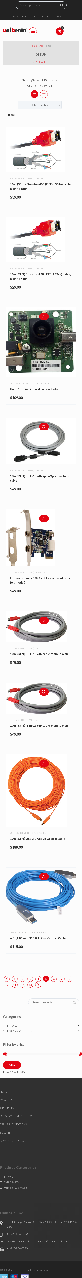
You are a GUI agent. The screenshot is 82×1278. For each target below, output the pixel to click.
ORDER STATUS (9, 1108)
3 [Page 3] (30, 978)
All (50, 86)
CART (35, 16)
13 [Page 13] (30, 984)
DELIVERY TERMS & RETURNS (17, 1116)
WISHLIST (62, 16)
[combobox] (40, 105)
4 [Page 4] (38, 978)
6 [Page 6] (54, 978)
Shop (40, 45)
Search (63, 5)
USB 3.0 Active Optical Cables (28, 832)
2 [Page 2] (22, 978)
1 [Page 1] (14, 978)
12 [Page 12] (22, 984)
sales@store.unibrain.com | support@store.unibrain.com (37, 1241)
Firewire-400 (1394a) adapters (28, 571)
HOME (4, 1091)
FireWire (12, 1026)
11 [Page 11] (14, 984)
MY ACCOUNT (21, 16)
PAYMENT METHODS (12, 1140)
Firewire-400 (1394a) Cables (26, 178)
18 (40, 86)
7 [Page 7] (61, 978)
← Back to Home (41, 62)
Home (34, 45)
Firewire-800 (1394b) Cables (26, 470)
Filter (12, 1065)
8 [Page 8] (69, 978)
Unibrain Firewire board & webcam (32, 383)
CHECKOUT (47, 16)
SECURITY (6, 1132)
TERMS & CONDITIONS (13, 1124)
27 (45, 86)
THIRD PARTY (11, 1182)
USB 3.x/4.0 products (19, 1031)
